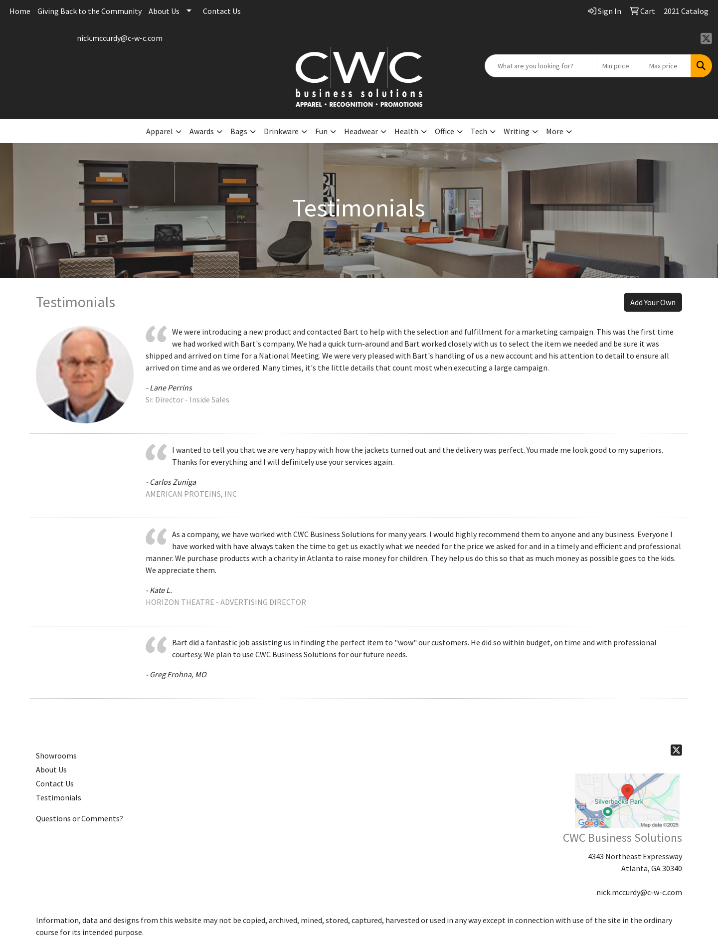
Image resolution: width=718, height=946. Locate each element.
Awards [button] (201, 131)
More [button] (554, 131)
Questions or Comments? (79, 818)
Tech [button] (479, 131)
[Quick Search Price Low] (620, 65)
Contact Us (222, 11)
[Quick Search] (541, 65)
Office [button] (444, 131)
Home (19, 11)
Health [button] (406, 131)
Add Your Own (653, 302)
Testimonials (58, 797)
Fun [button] (321, 131)
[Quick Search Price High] (667, 65)
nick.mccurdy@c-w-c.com (120, 38)
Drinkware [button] (281, 131)
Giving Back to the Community (89, 11)
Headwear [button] (361, 131)
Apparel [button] (159, 131)
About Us (164, 11)
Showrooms (56, 755)
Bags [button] (238, 131)
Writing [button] (517, 131)
